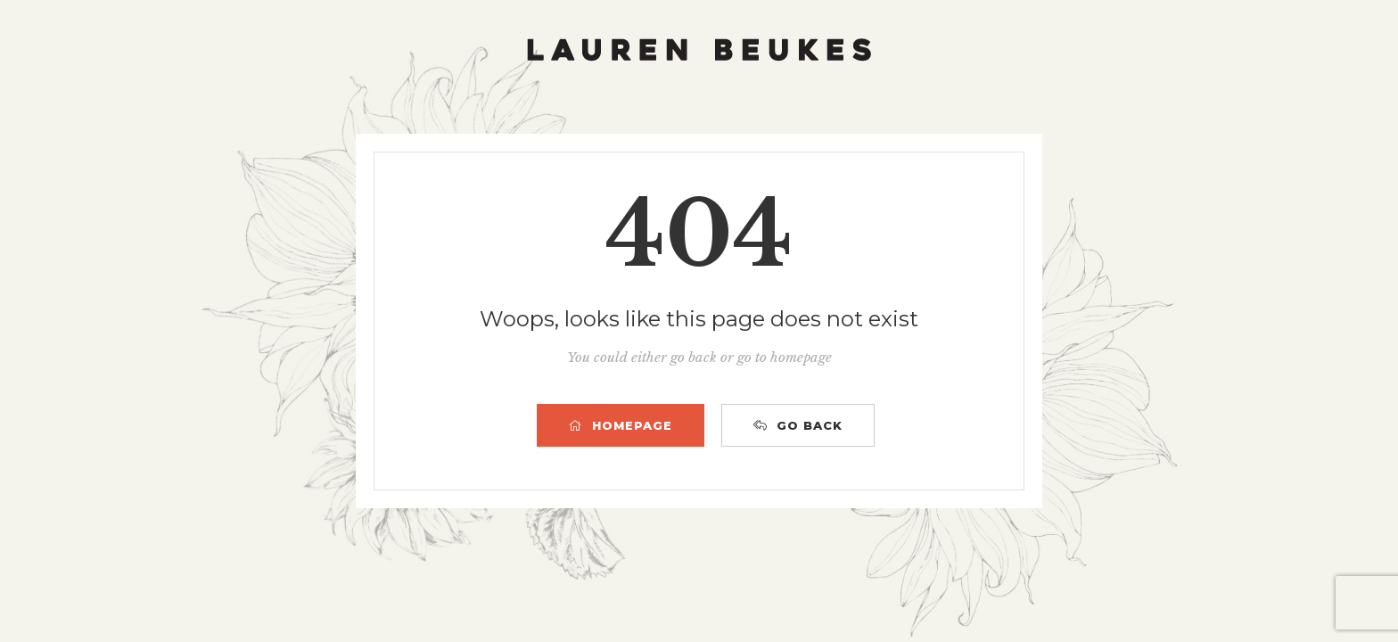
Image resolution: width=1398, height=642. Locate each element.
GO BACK (798, 425)
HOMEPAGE (620, 425)
